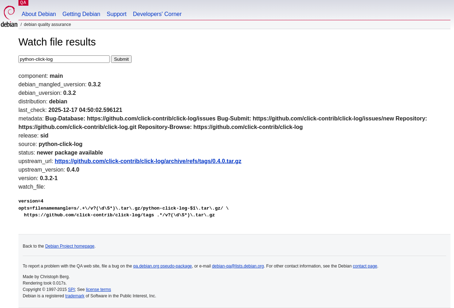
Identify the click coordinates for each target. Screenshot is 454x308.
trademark (74, 295)
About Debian (39, 14)
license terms (98, 289)
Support (117, 14)
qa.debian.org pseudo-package (162, 266)
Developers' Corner (157, 14)
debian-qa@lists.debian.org (238, 266)
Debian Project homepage (69, 246)
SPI (71, 289)
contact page (365, 266)
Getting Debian (81, 14)
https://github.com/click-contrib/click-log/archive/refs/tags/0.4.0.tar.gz (148, 161)
